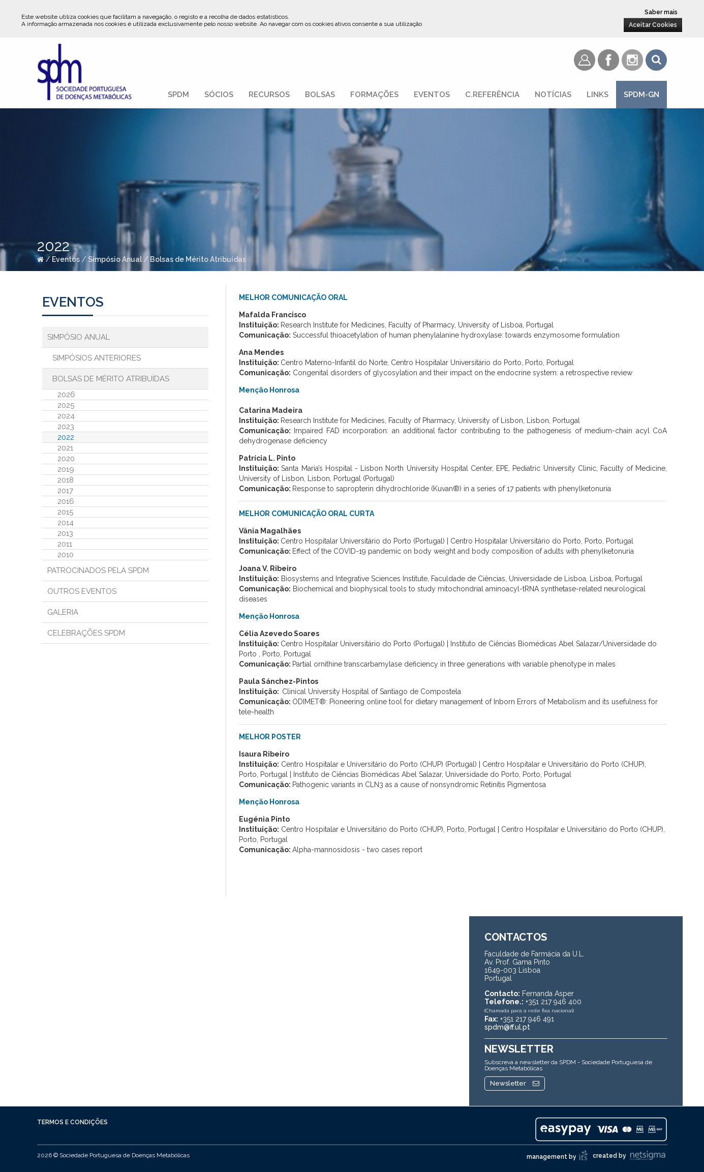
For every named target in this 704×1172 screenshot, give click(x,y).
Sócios (218, 94)
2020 (66, 458)
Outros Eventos (81, 591)
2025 (65, 405)
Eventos (432, 94)
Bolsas (320, 94)
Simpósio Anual (115, 259)
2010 (65, 554)
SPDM (178, 94)
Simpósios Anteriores (96, 358)
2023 (65, 426)
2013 (65, 533)
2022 (65, 437)
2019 (65, 469)
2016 (65, 501)
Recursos (269, 94)
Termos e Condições (72, 1122)
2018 (65, 480)
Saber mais (661, 12)
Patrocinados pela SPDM (98, 570)
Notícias (553, 94)
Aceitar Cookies (653, 24)
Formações (374, 94)
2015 (65, 512)
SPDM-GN (641, 94)
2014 (65, 522)
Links (597, 94)
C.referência (492, 94)
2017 (65, 490)
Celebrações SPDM (86, 633)
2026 (66, 394)
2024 (66, 415)
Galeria (62, 612)
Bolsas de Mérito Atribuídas (198, 259)
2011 (64, 544)
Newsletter (514, 1083)
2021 (65, 448)
